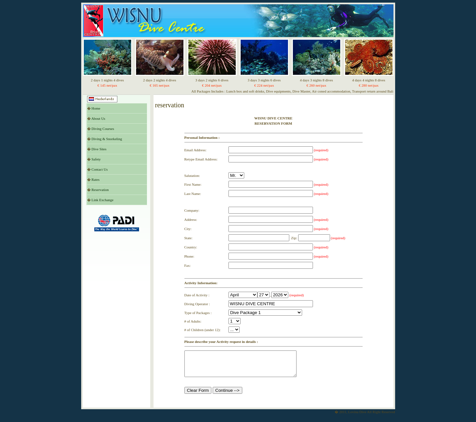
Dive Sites (99, 149)
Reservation (100, 190)
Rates (95, 179)
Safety (96, 159)
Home (95, 108)
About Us (98, 118)
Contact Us (99, 169)
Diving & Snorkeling (106, 139)
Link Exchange (102, 200)
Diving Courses (102, 129)
